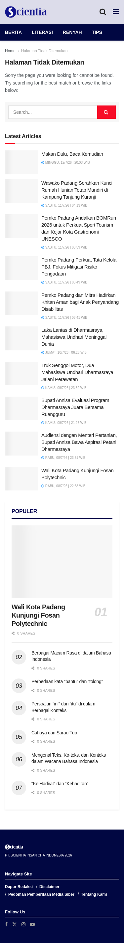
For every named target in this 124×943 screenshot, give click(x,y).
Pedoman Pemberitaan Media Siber (41, 894)
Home (10, 51)
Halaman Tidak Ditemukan (44, 51)
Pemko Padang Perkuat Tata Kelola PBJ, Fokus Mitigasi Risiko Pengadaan (78, 267)
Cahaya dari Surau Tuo (54, 732)
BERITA (13, 32)
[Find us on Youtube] (32, 924)
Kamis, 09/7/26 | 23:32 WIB (64, 388)
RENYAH (72, 32)
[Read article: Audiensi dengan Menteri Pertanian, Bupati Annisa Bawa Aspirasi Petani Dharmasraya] (21, 444)
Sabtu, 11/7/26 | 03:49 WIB (64, 282)
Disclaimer (49, 886)
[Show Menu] (116, 12)
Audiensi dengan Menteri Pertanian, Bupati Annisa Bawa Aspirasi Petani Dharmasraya (79, 442)
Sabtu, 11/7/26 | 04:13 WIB (64, 205)
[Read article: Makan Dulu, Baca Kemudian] (21, 162)
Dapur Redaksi (19, 886)
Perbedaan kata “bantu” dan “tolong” (67, 681)
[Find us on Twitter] (14, 924)
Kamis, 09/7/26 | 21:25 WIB (64, 423)
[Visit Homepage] (26, 12)
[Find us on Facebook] (6, 924)
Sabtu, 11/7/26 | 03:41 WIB (64, 317)
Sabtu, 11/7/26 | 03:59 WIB (64, 247)
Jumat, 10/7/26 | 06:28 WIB (64, 352)
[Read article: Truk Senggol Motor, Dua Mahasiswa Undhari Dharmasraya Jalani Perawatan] (21, 374)
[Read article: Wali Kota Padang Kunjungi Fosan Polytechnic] (21, 479)
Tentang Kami (94, 894)
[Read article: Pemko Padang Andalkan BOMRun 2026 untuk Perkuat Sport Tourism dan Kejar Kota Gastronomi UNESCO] (21, 226)
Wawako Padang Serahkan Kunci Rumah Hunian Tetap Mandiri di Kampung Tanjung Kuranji (76, 190)
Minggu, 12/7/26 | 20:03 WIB (65, 162)
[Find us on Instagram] (23, 924)
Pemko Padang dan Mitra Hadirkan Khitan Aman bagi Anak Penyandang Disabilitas (80, 302)
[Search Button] (103, 12)
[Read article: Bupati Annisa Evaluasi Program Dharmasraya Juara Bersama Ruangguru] (21, 409)
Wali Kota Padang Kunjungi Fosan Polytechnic (38, 615)
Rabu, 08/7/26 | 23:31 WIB (63, 458)
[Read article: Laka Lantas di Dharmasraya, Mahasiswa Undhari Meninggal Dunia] (21, 338)
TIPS (97, 32)
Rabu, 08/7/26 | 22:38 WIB (63, 486)
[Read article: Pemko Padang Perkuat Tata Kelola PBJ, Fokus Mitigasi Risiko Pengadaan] (21, 268)
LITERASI (42, 32)
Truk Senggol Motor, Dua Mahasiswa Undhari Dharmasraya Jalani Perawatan (77, 372)
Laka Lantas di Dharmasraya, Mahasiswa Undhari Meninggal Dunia (73, 337)
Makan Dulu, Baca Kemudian (72, 154)
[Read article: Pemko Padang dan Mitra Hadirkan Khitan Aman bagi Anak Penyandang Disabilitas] (21, 303)
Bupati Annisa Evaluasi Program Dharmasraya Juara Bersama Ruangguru (75, 407)
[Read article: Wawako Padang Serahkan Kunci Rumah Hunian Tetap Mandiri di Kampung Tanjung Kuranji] (21, 191)
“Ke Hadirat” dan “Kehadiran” (59, 783)
